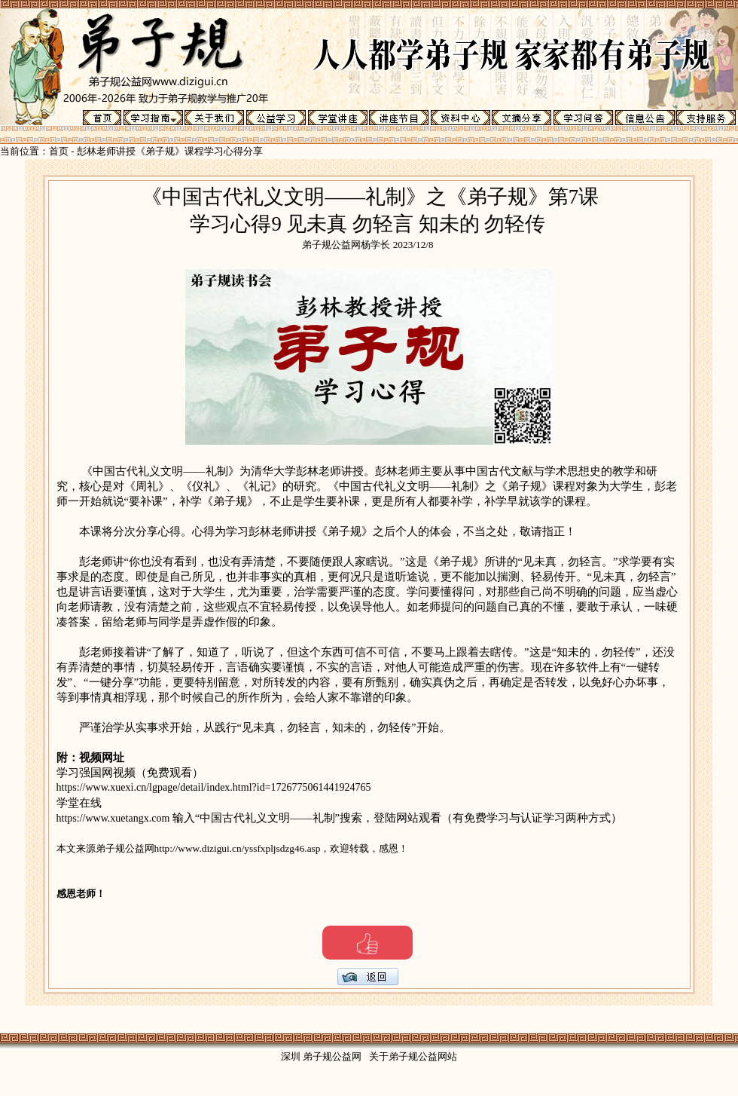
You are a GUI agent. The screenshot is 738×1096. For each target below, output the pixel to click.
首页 (59, 151)
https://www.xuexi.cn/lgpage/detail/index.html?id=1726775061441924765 (213, 787)
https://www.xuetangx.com (114, 818)
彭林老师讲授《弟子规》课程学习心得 (160, 151)
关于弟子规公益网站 (413, 1056)
